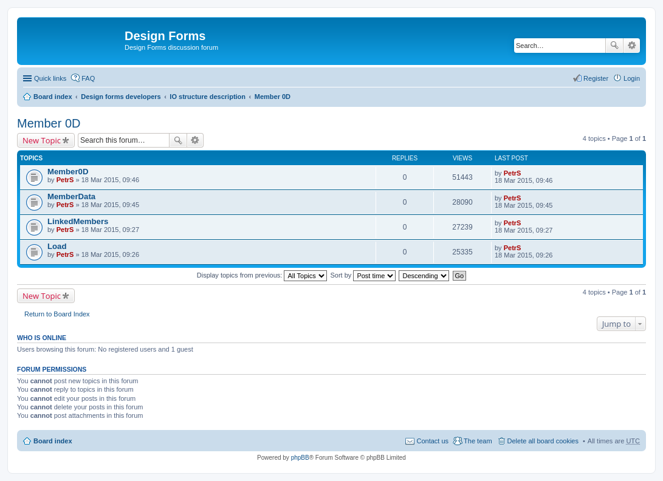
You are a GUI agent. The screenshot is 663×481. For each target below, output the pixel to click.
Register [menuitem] (595, 78)
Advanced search (631, 45)
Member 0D (272, 96)
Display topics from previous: (262, 275)
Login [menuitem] (631, 78)
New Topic (41, 140)
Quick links (50, 78)
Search (614, 45)
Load (57, 246)
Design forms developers (120, 96)
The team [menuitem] (478, 441)
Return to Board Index (57, 314)
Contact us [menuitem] (432, 441)
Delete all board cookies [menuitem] (543, 441)
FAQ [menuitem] (88, 78)
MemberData (71, 196)
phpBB (300, 457)
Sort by (363, 275)
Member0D (67, 171)
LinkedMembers (77, 221)
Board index (52, 96)
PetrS (65, 179)
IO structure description (208, 96)
